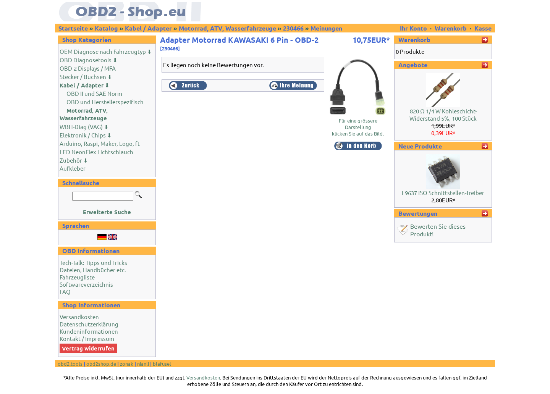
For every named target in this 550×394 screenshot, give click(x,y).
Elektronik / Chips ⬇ (86, 135)
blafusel (162, 363)
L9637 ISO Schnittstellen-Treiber (443, 192)
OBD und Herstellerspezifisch (105, 101)
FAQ (65, 291)
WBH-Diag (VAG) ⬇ (84, 126)
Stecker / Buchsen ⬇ (86, 76)
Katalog (106, 28)
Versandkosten (79, 316)
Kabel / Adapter (148, 28)
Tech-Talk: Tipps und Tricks (93, 262)
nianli (143, 363)
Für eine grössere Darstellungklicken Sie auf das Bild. (358, 124)
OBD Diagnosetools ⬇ (89, 59)
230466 (293, 28)
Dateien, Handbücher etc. (93, 269)
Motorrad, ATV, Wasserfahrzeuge (227, 28)
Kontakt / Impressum (87, 338)
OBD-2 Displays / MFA (88, 68)
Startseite (73, 28)
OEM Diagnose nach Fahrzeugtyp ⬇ (106, 51)
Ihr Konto (414, 28)
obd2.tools (70, 363)
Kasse (483, 28)
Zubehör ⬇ (74, 160)
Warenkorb (451, 28)
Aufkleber (73, 168)
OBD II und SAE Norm (94, 93)
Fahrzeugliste (77, 277)
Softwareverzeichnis (86, 284)
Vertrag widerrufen (88, 348)
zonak (126, 363)
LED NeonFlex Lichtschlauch (96, 151)
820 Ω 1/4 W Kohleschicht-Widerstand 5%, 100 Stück (443, 114)
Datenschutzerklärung (89, 324)
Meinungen (326, 28)
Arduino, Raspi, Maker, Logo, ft (100, 143)
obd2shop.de (101, 363)
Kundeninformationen (89, 331)
